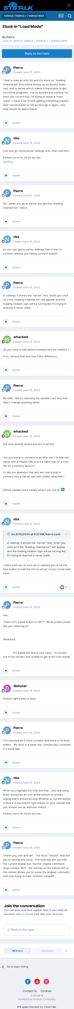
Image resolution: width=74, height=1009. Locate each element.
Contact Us (30, 991)
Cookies (46, 991)
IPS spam (23, 1006)
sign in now (23, 914)
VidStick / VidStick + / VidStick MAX (45, 40)
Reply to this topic (37, 53)
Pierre (10, 37)
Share (17, 951)
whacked (20, 337)
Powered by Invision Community (37, 999)
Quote (16, 122)
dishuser (20, 686)
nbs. (16, 138)
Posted (26, 72)
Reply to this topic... (21, 929)
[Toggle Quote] (9, 534)
